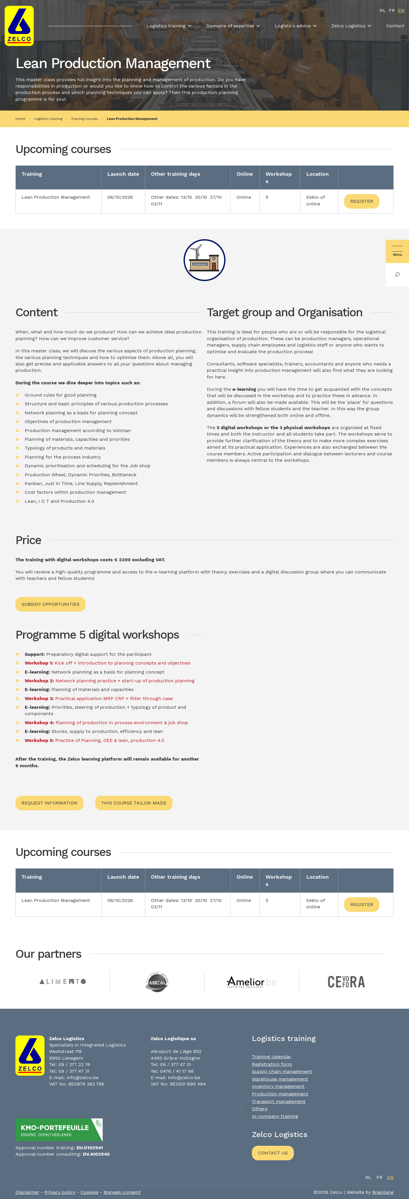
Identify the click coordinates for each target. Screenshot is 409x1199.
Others (259, 1108)
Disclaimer (27, 1192)
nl (383, 10)
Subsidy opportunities (50, 604)
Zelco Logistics (348, 26)
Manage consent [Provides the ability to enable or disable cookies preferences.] (122, 1192)
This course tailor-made (133, 803)
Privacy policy (60, 1192)
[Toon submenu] (189, 26)
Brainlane (383, 1192)
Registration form (272, 1064)
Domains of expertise (230, 26)
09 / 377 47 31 (73, 1071)
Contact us (273, 1153)
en (401, 10)
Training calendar (271, 1056)
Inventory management (278, 1086)
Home (20, 119)
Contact (395, 26)
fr (392, 10)
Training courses (84, 119)
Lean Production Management (132, 119)
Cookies (89, 1192)
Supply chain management (282, 1071)
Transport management (278, 1101)
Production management (280, 1094)
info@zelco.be (83, 1077)
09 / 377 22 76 (74, 1064)
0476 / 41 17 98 (177, 1071)
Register (361, 201)
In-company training (275, 1116)
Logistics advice (293, 26)
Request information (49, 803)
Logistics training (166, 26)
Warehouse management (280, 1079)
